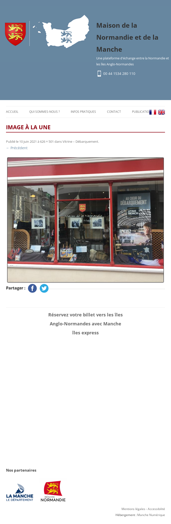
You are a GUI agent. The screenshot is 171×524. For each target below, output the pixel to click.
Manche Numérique (151, 515)
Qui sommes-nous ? (44, 112)
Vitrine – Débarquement (80, 141)
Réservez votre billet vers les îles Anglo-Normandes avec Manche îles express (85, 324)
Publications (142, 112)
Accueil (12, 112)
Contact (114, 112)
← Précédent (17, 147)
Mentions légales (133, 509)
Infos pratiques (83, 112)
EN (161, 112)
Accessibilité (156, 509)
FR (152, 112)
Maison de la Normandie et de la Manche (127, 37)
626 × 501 (47, 141)
